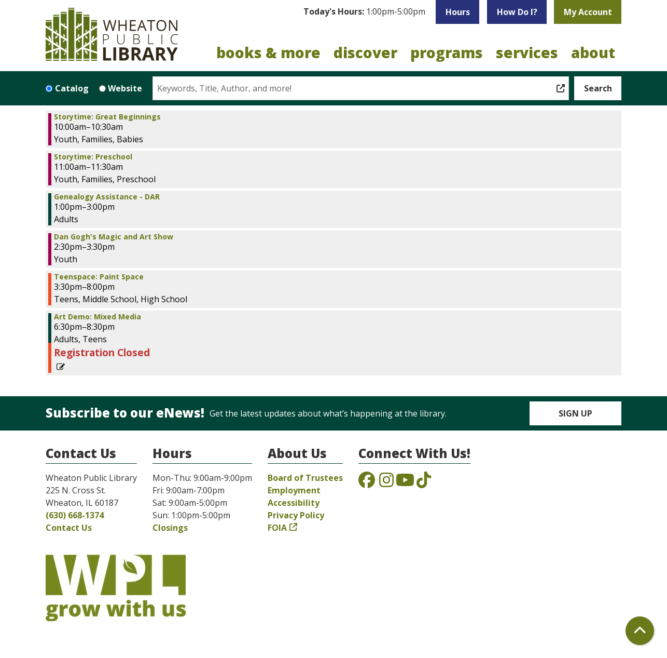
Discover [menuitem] (365, 52)
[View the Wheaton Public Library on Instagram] (386, 483)
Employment (294, 490)
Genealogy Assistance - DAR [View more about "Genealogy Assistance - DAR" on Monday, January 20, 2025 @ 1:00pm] (107, 196)
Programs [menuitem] (446, 52)
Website (125, 88)
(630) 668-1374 (75, 515)
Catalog (72, 88)
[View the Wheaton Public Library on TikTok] (423, 483)
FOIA (277, 527)
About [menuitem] (593, 52)
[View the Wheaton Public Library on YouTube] (405, 483)
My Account (588, 12)
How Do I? (517, 12)
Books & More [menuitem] (268, 52)
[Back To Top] (640, 630)
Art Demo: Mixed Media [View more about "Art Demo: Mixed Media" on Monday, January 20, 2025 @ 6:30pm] (97, 316)
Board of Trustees (305, 478)
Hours (458, 12)
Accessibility (293, 502)
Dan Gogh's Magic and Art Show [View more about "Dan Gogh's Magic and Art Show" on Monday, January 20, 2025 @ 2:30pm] (113, 236)
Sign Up (575, 413)
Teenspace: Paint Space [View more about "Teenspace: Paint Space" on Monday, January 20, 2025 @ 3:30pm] (99, 276)
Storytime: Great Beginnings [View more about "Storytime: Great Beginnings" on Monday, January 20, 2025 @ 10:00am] (107, 116)
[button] (364, 12)
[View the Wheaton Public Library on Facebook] (366, 483)
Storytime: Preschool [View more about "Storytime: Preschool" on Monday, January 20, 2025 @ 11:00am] (93, 156)
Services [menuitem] (527, 52)
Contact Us (69, 527)
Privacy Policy (296, 515)
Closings (170, 527)
